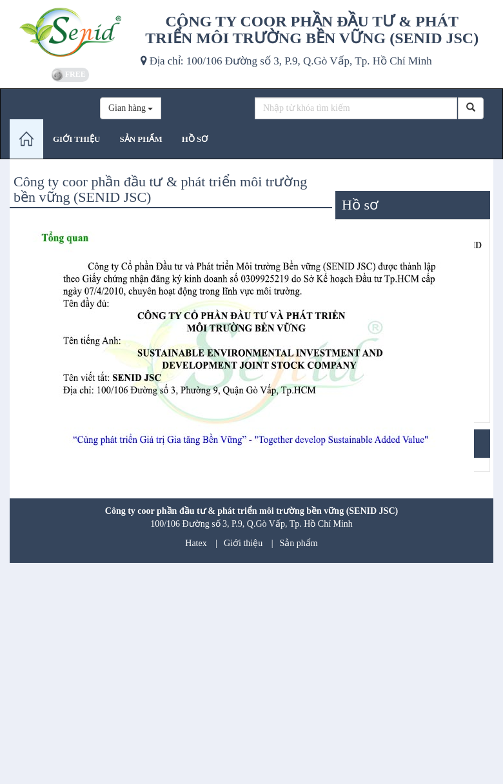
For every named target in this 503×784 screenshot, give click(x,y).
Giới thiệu (243, 543)
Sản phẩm (299, 543)
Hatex (195, 543)
